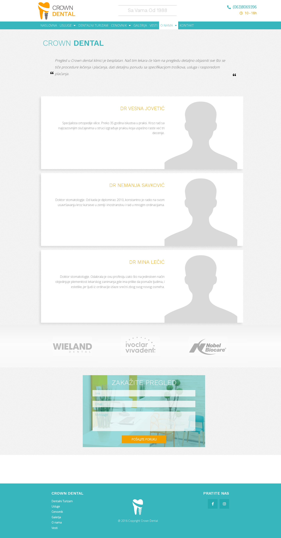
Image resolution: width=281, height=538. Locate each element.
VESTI (154, 25)
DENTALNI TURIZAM (93, 25)
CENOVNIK (121, 25)
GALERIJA (140, 25)
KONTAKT (187, 25)
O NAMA (168, 25)
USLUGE (68, 25)
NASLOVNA (48, 25)
